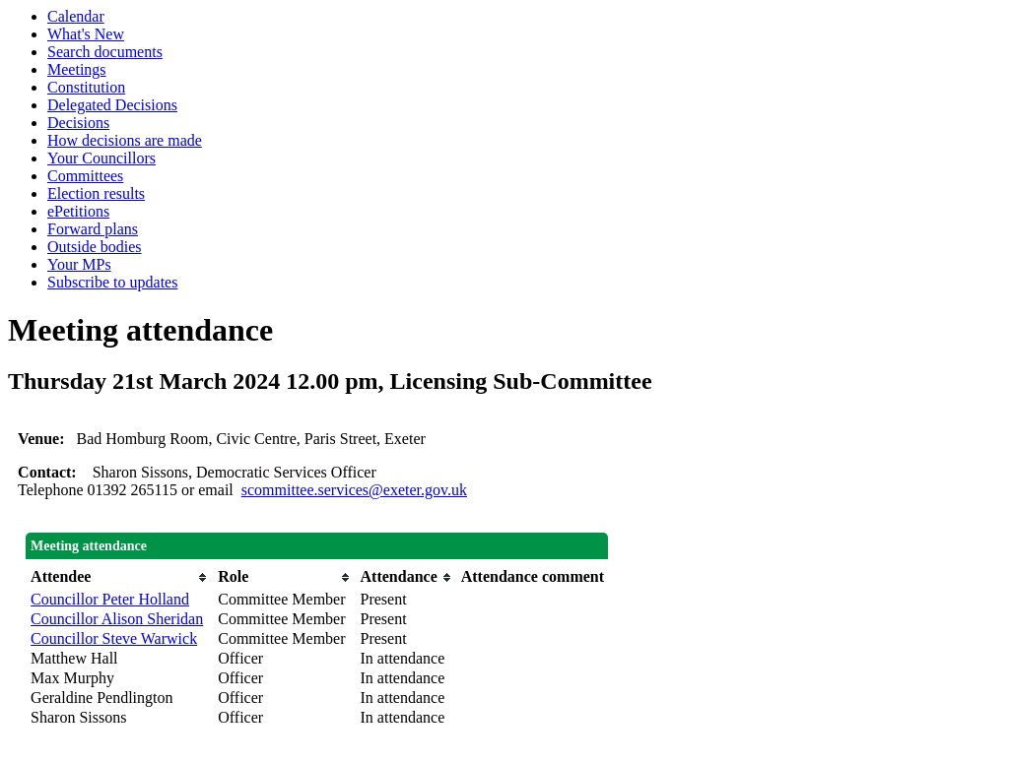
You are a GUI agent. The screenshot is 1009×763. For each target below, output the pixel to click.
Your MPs (79, 264)
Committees (85, 175)
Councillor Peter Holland (110, 599)
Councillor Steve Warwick (114, 638)
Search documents (105, 51)
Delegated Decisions (112, 104)
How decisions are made (124, 140)
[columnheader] (119, 577)
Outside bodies (94, 246)
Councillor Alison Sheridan (117, 618)
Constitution (86, 87)
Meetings (76, 69)
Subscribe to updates (112, 282)
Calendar (75, 16)
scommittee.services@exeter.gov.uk (354, 489)
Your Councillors (101, 158)
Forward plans (92, 229)
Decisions (78, 122)
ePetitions (78, 211)
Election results (96, 193)
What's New (85, 34)
